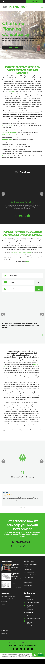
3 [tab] (23, 507)
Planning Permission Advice (30, 564)
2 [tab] (21, 507)
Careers (3, 604)
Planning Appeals (7, 139)
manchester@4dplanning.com (34, 618)
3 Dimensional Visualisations (9, 132)
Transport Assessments (29, 588)
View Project (18, 569)
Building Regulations (7, 135)
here (27, 261)
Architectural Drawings (29, 572)
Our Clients (4, 601)
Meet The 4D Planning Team (8, 596)
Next (42, 194)
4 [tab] (24, 507)
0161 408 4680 (30, 615)
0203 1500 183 (23, 542)
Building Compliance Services (30, 574)
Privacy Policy (13, 642)
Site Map (33, 642)
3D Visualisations (28, 569)
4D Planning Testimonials (7, 598)
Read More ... (22, 216)
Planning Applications (8, 126)
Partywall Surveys (28, 582)
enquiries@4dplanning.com (23, 546)
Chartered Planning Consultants (21, 252)
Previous (3, 194)
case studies (11, 91)
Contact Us (4, 633)
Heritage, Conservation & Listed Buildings (33, 580)
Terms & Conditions (24, 642)
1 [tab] (20, 507)
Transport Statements (8, 156)
